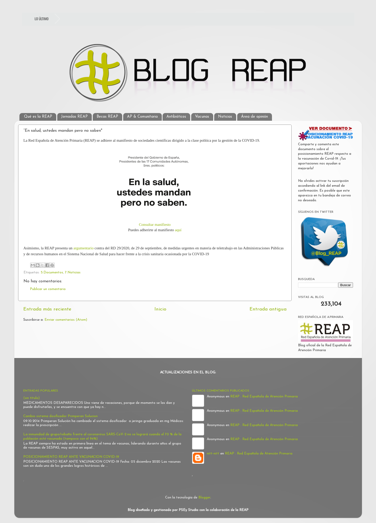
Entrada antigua (268, 309)
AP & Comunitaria (142, 117)
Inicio (160, 309)
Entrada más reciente (47, 309)
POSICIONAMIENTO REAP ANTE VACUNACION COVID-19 (71, 457)
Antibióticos (176, 117)
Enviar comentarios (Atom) (65, 319)
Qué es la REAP (38, 117)
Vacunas (202, 117)
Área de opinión (254, 117)
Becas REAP (107, 117)
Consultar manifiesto (154, 224)
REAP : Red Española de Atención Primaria (264, 396)
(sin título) (31, 398)
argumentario (83, 248)
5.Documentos (52, 272)
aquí (178, 230)
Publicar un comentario (48, 289)
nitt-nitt (213, 453)
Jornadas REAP (74, 117)
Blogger (204, 497)
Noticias (225, 117)
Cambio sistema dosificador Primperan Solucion (60, 416)
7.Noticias (73, 272)
